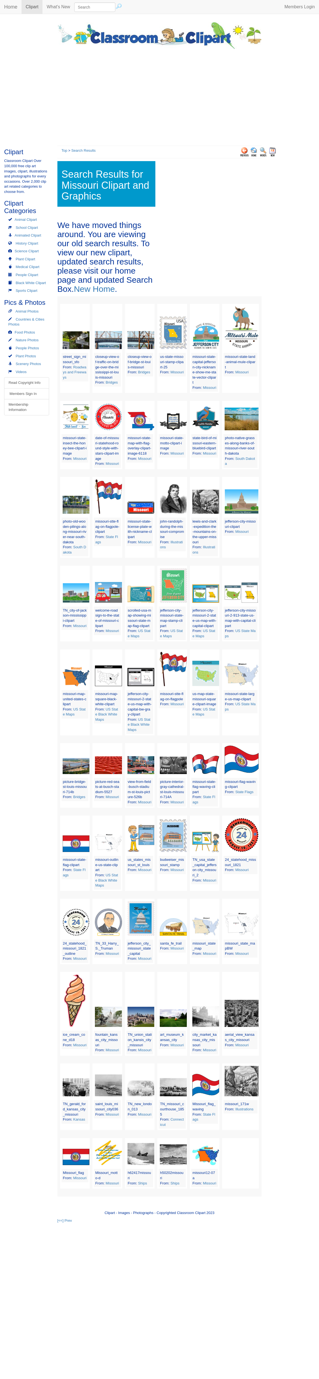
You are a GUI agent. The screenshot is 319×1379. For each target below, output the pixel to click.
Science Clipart (27, 251)
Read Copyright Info (25, 383)
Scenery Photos (28, 364)
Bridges (112, 382)
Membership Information (18, 407)
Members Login (300, 6)
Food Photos (25, 332)
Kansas (79, 1119)
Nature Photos (27, 340)
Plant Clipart (25, 259)
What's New (58, 6)
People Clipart (27, 275)
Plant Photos (26, 356)
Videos (21, 372)
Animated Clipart (28, 235)
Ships (142, 1183)
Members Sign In (23, 394)
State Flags (244, 792)
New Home (94, 288)
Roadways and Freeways (74, 372)
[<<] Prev (64, 1220)
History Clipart (27, 243)
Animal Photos (27, 311)
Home (10, 7)
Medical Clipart (27, 267)
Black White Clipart (31, 283)
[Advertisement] (159, 96)
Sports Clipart (27, 291)
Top (64, 150)
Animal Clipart (26, 219)
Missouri (177, 372)
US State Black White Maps (106, 714)
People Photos (27, 348)
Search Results (83, 150)
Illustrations (244, 1109)
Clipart (34, 6)
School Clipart (27, 228)
